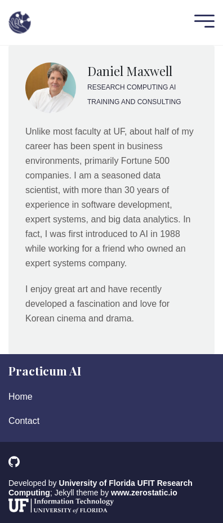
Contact (23, 421)
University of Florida (97, 483)
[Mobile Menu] (202, 22)
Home (20, 396)
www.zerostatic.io (144, 492)
